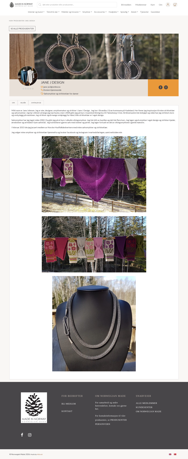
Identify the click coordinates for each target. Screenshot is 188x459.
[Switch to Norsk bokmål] (175, 454)
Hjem (11, 21)
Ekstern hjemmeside (51, 90)
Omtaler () (36, 103)
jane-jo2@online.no (51, 87)
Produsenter (19, 21)
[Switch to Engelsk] (170, 454)
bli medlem (69, 404)
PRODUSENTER (118, 420)
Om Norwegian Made (148, 411)
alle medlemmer (146, 403)
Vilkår (23, 103)
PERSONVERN (102, 424)
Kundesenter (144, 407)
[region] (94, 415)
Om (13, 103)
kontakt (67, 411)
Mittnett (40, 454)
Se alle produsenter (22, 28)
